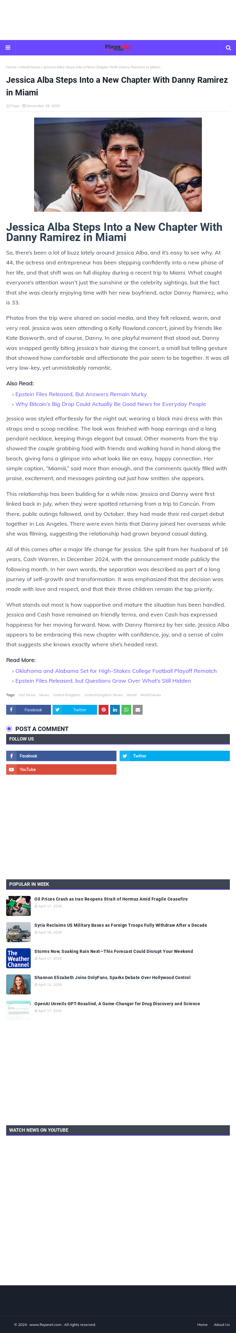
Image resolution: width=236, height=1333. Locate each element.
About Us (222, 1324)
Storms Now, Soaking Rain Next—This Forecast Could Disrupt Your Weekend (113, 951)
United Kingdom (67, 695)
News (44, 695)
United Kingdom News (103, 695)
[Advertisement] (118, 20)
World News (30, 67)
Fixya (14, 105)
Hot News (27, 695)
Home (11, 67)
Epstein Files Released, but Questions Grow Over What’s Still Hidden (103, 680)
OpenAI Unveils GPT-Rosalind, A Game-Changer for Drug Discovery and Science (117, 1003)
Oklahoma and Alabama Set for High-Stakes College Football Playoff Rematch (116, 670)
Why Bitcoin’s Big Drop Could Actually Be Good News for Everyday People (110, 404)
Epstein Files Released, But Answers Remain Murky (81, 394)
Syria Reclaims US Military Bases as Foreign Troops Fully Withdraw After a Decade (120, 925)
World (131, 695)
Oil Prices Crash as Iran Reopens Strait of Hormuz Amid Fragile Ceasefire (111, 899)
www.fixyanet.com (45, 1324)
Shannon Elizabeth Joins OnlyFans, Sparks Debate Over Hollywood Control (112, 977)
